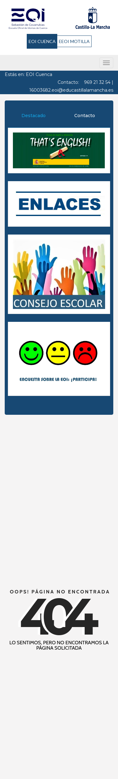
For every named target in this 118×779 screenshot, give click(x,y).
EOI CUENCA (42, 41)
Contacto (84, 115)
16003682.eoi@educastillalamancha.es (71, 90)
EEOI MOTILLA (74, 41)
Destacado (33, 115)
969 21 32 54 (97, 82)
